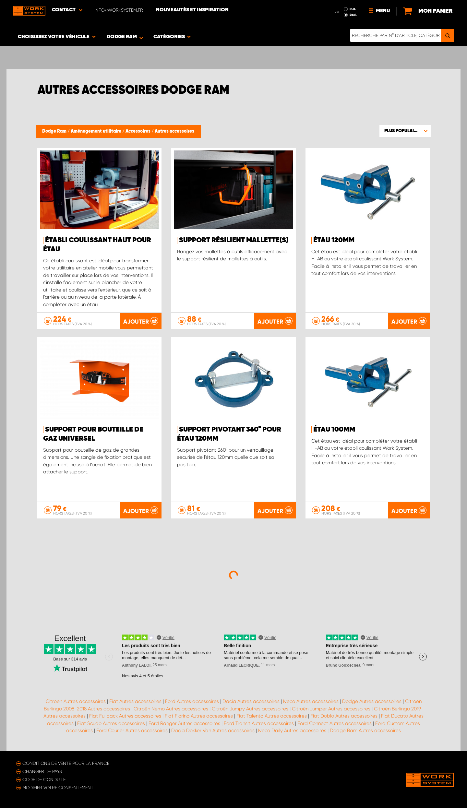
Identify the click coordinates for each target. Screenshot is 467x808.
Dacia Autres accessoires (251, 701)
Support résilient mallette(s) (233, 240)
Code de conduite (44, 779)
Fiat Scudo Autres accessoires (111, 723)
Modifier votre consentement (57, 787)
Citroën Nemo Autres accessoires (171, 709)
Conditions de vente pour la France (65, 763)
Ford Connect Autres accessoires (334, 723)
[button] (405, 131)
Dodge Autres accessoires (371, 701)
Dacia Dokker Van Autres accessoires (213, 730)
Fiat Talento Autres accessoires (271, 716)
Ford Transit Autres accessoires (259, 723)
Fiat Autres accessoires (135, 701)
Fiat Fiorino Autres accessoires (199, 716)
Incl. (353, 9)
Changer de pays (42, 771)
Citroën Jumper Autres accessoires (331, 709)
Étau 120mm (333, 240)
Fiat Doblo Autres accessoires (343, 716)
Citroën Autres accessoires (76, 701)
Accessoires (138, 131)
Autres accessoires (174, 131)
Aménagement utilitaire (96, 131)
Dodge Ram (54, 131)
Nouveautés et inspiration (192, 10)
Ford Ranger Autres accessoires (184, 723)
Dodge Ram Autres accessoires (365, 730)
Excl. (353, 15)
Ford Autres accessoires (192, 701)
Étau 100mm (334, 429)
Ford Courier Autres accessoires (132, 730)
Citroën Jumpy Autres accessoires (250, 709)
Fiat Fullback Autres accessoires (125, 716)
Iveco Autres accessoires (311, 701)
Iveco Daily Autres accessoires (292, 730)
